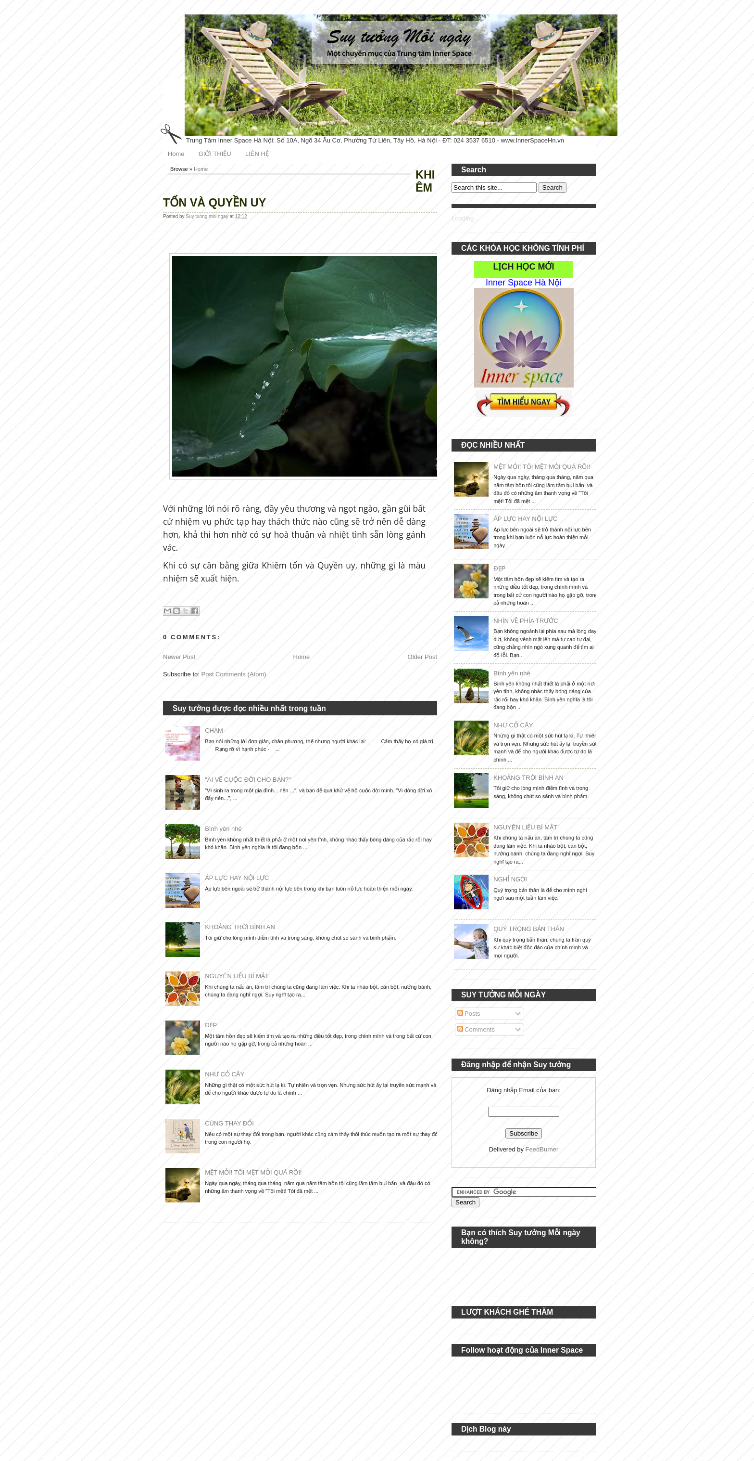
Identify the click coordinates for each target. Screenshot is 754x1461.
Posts (468, 1013)
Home (176, 153)
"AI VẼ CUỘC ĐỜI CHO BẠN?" (248, 779)
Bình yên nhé (223, 828)
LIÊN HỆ (257, 153)
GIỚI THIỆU (215, 153)
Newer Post (179, 656)
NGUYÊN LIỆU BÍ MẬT (237, 976)
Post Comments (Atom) (233, 674)
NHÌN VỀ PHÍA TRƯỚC (525, 620)
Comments (476, 1029)
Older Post (422, 656)
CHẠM (214, 730)
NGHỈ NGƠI (510, 879)
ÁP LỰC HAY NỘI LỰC (237, 877)
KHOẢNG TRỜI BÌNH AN (240, 927)
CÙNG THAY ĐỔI (229, 1123)
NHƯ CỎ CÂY (224, 1074)
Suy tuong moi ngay (207, 216)
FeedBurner (542, 1149)
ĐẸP (211, 1025)
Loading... (465, 218)
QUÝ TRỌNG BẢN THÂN (528, 928)
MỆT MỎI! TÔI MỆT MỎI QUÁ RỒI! (253, 1172)
